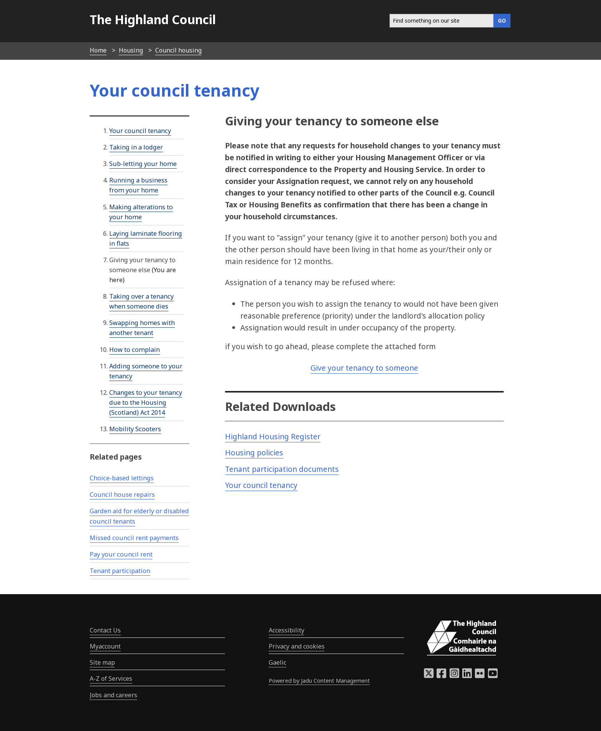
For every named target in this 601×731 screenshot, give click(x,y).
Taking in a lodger (136, 147)
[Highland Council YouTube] (493, 675)
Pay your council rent (121, 554)
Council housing (178, 50)
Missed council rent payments (134, 538)
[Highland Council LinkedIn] (467, 675)
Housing (131, 50)
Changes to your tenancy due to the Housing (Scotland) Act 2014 (145, 402)
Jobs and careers (113, 695)
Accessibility (286, 630)
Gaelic (277, 662)
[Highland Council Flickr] (479, 675)
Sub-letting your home (143, 163)
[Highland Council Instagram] (454, 675)
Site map (102, 662)
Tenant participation (120, 571)
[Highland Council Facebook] (441, 675)
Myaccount (105, 646)
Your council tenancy (261, 485)
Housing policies (254, 452)
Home (98, 50)
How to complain (134, 349)
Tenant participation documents (282, 469)
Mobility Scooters (135, 429)
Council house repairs (122, 494)
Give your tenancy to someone (364, 368)
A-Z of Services (111, 678)
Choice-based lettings (122, 478)
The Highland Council (153, 19)
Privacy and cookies (297, 646)
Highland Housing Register (272, 436)
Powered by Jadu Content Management (319, 680)
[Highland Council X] (429, 675)
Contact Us (105, 630)
